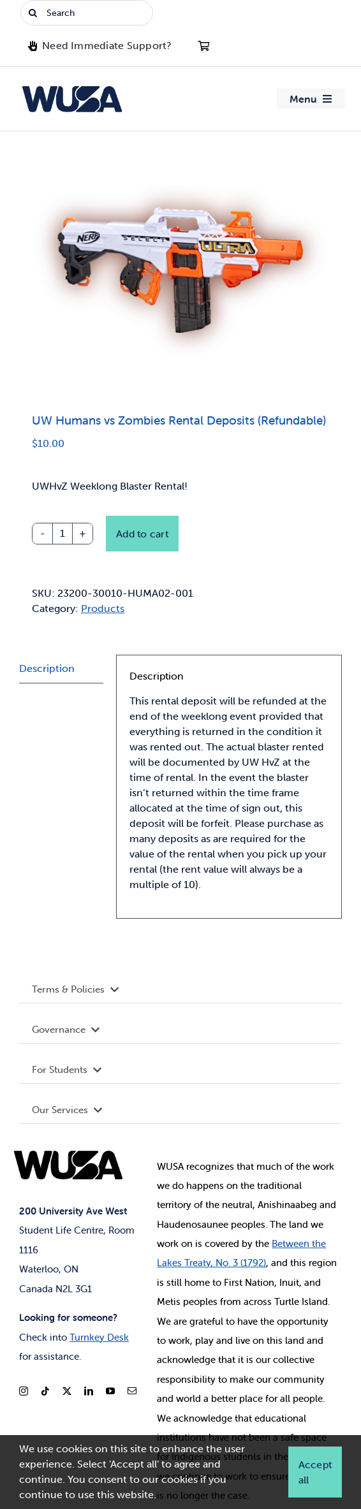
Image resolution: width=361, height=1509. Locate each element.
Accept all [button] (315, 1472)
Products (102, 608)
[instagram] (23, 1391)
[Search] (86, 13)
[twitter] (67, 1391)
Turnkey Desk (99, 1337)
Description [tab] (47, 668)
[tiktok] (45, 1391)
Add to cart (142, 533)
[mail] (132, 1391)
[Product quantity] (62, 533)
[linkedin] (88, 1391)
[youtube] (110, 1391)
